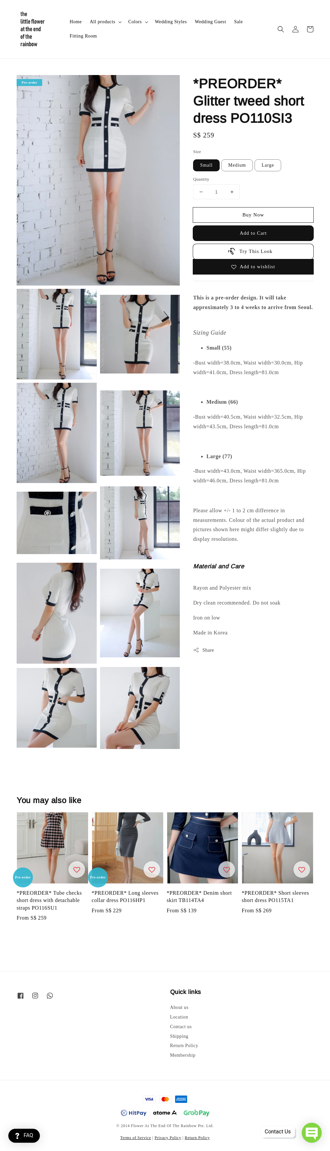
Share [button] (203, 650)
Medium (237, 165)
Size (197, 151)
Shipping (179, 1036)
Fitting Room (83, 36)
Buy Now (253, 214)
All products (102, 21)
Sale (238, 21)
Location (179, 1017)
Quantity (201, 179)
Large (268, 165)
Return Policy (184, 1045)
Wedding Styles (171, 21)
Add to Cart (253, 233)
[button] (281, 29)
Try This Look (250, 251)
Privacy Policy (168, 1137)
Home (76, 21)
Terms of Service (135, 1137)
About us (179, 1007)
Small (206, 165)
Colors (135, 21)
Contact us (181, 1026)
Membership (183, 1055)
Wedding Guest (210, 21)
